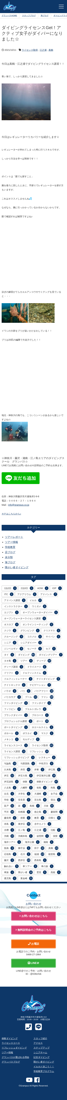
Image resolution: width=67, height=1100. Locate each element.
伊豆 (9, 775)
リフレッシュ (39, 751)
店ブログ (10, 552)
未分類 (9, 557)
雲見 (42, 872)
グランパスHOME (9, 15)
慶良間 (10, 818)
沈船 (56, 830)
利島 (56, 787)
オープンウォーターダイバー (40, 612)
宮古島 (40, 800)
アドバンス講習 (14, 600)
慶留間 (57, 812)
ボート (42, 721)
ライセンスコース (16, 745)
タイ (9, 655)
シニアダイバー (31, 642)
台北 (9, 794)
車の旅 (47, 866)
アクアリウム (26, 594)
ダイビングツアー (51, 655)
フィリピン (12, 709)
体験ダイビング (47, 781)
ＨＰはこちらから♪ (11, 513)
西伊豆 (24, 860)
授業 (25, 818)
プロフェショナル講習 (18, 721)
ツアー (26, 661)
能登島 (54, 854)
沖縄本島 (25, 836)
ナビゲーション (40, 685)
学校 (9, 800)
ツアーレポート (14, 537)
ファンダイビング (16, 703)
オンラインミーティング (38, 624)
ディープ (44, 661)
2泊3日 (27, 588)
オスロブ (11, 624)
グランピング (30, 630)
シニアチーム (40, 1052)
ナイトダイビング (48, 679)
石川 (25, 854)
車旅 (9, 872)
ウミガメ (39, 606)
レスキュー (47, 757)
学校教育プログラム (44, 1071)
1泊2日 (10, 588)
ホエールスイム (42, 727)
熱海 (9, 848)
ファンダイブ (41, 703)
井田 (25, 769)
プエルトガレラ (35, 709)
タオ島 (10, 661)
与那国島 (27, 763)
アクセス (38, 1043)
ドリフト (11, 673)
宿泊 (56, 800)
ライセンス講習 (14, 751)
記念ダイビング (42, 1057)
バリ (25, 691)
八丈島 (10, 787)
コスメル (34, 636)
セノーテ (34, 648)
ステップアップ (42, 1047)
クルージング (13, 636)
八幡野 (26, 787)
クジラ (10, 630)
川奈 (49, 806)
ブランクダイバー (16, 715)
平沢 (9, 812)
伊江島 (54, 769)
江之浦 (43, 50)
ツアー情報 (11, 542)
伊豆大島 (25, 775)
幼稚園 (24, 812)
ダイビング (26, 655)
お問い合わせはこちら (33, 916)
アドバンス (48, 594)
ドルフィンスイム (34, 673)
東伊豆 (24, 824)
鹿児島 (10, 878)
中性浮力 (46, 763)
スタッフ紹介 (40, 1038)
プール (31, 697)
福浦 (39, 854)
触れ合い (11, 866)
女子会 (57, 794)
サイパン (53, 636)
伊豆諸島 (11, 781)
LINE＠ (33, 963)
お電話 (33, 943)
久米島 (10, 769)
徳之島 (40, 812)
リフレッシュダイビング (19, 757)
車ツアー (30, 866)
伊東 (39, 769)
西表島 (40, 860)
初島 (42, 787)
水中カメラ (42, 824)
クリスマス (51, 630)
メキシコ (11, 739)
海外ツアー (12, 842)
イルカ (36, 600)
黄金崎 (26, 878)
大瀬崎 (40, 794)
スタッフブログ (29, 15)
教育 (39, 818)
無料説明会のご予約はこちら (33, 929)
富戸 (9, 806)
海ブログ (45, 15)
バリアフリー (43, 691)
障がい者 (25, 872)
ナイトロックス (14, 685)
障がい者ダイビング (16, 567)
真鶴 (51, 50)
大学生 (24, 794)
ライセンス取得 (30, 50)
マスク (47, 733)
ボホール (11, 733)
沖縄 (9, 836)
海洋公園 (32, 842)
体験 (28, 781)
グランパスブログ (11, 1061)
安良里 (24, 800)
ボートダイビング (16, 727)
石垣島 (10, 854)
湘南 (48, 842)
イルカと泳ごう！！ (44, 1066)
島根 (35, 806)
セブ (51, 648)
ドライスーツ (36, 667)
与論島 (10, 763)
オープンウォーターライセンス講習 (25, 618)
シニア (10, 642)
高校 (56, 872)
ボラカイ (30, 733)
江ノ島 (24, 830)
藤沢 (9, 860)
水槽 (9, 830)
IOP (57, 588)
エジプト (11, 612)
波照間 (43, 836)
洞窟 (58, 836)
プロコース (40, 715)
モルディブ (31, 739)
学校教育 (10, 547)
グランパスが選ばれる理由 (15, 1057)
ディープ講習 (13, 667)
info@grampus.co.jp (18, 505)
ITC (8, 594)
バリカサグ (12, 697)
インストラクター (16, 606)
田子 (39, 848)
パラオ (10, 691)
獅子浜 (24, 848)
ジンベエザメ (13, 648)
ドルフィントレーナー (18, 679)
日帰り (54, 818)
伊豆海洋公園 (46, 775)
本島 (9, 824)
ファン (47, 697)
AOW (42, 588)
